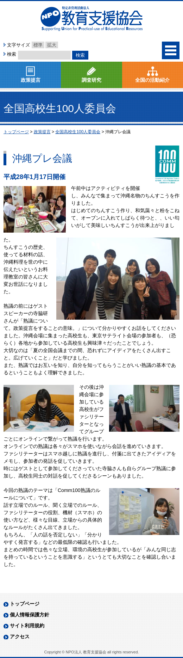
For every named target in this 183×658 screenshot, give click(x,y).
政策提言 (30, 80)
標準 (38, 45)
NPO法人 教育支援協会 (91, 18)
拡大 (51, 45)
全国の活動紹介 (152, 80)
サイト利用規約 (27, 507)
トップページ (24, 485)
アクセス (20, 518)
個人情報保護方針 (29, 496)
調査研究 (91, 80)
